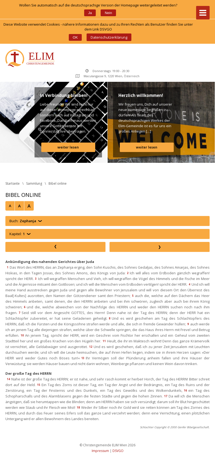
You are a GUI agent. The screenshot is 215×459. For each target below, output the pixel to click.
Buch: (22, 221)
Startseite (12, 183)
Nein (108, 13)
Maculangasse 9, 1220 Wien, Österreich (107, 76)
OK (75, 37)
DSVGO (118, 450)
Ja (90, 13)
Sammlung (34, 183)
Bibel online (58, 183)
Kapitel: (17, 234)
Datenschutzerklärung (109, 37)
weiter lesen (68, 147)
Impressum (100, 450)
